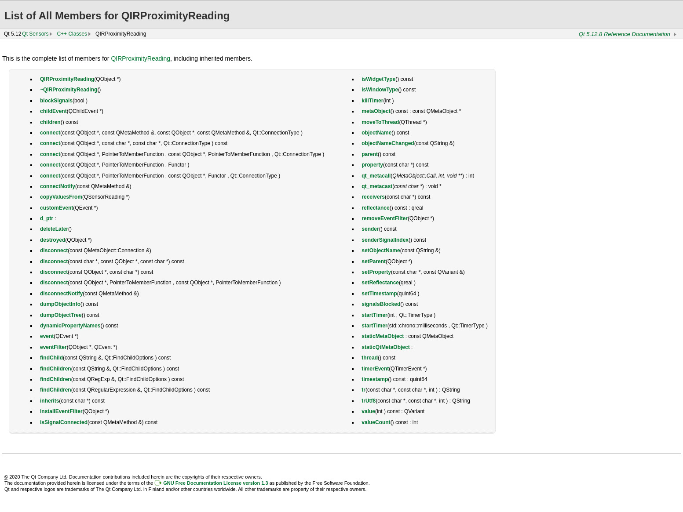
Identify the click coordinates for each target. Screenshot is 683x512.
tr (363, 390)
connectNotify (57, 186)
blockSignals (56, 101)
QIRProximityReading (140, 58)
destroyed (52, 240)
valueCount (376, 422)
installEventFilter (61, 411)
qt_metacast (377, 186)
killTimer (372, 101)
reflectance (375, 208)
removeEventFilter (385, 218)
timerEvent (375, 369)
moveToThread (380, 122)
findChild (51, 358)
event (47, 336)
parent (370, 154)
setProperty (376, 272)
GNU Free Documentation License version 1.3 (215, 483)
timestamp (375, 379)
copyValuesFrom (61, 197)
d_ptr (46, 218)
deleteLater (54, 229)
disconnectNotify (61, 293)
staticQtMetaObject (385, 347)
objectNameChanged (388, 143)
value (368, 411)
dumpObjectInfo (60, 304)
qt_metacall (376, 176)
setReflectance (380, 283)
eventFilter (53, 347)
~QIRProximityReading (68, 90)
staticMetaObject (383, 336)
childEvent (53, 111)
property (372, 165)
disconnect (54, 250)
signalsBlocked (381, 304)
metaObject (376, 111)
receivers (373, 197)
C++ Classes (72, 34)
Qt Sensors (35, 34)
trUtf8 (369, 401)
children (50, 122)
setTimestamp (379, 293)
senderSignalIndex (385, 240)
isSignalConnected (64, 422)
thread (370, 358)
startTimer (374, 315)
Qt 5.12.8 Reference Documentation (624, 34)
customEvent (56, 208)
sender (370, 229)
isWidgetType (378, 79)
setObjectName (381, 250)
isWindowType (380, 90)
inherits (49, 401)
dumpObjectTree (61, 315)
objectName (376, 133)
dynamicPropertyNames (70, 326)
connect (50, 133)
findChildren (55, 369)
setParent (374, 261)
